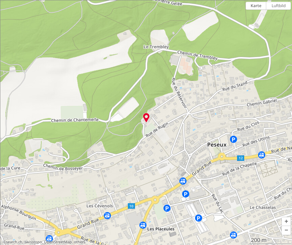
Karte (256, 5)
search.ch (14, 242)
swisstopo (33, 242)
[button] (286, 221)
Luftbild (279, 5)
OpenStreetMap (58, 242)
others (79, 242)
